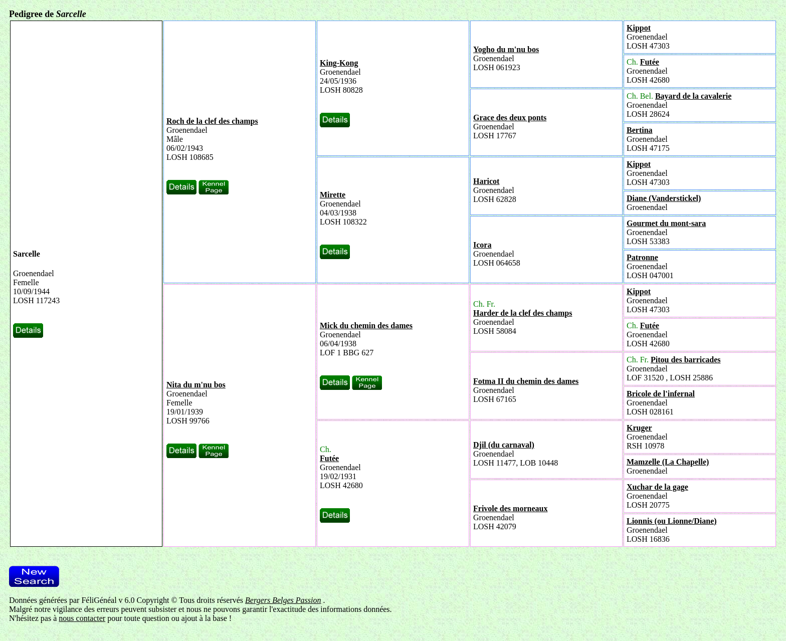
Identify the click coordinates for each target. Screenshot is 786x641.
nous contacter (82, 618)
